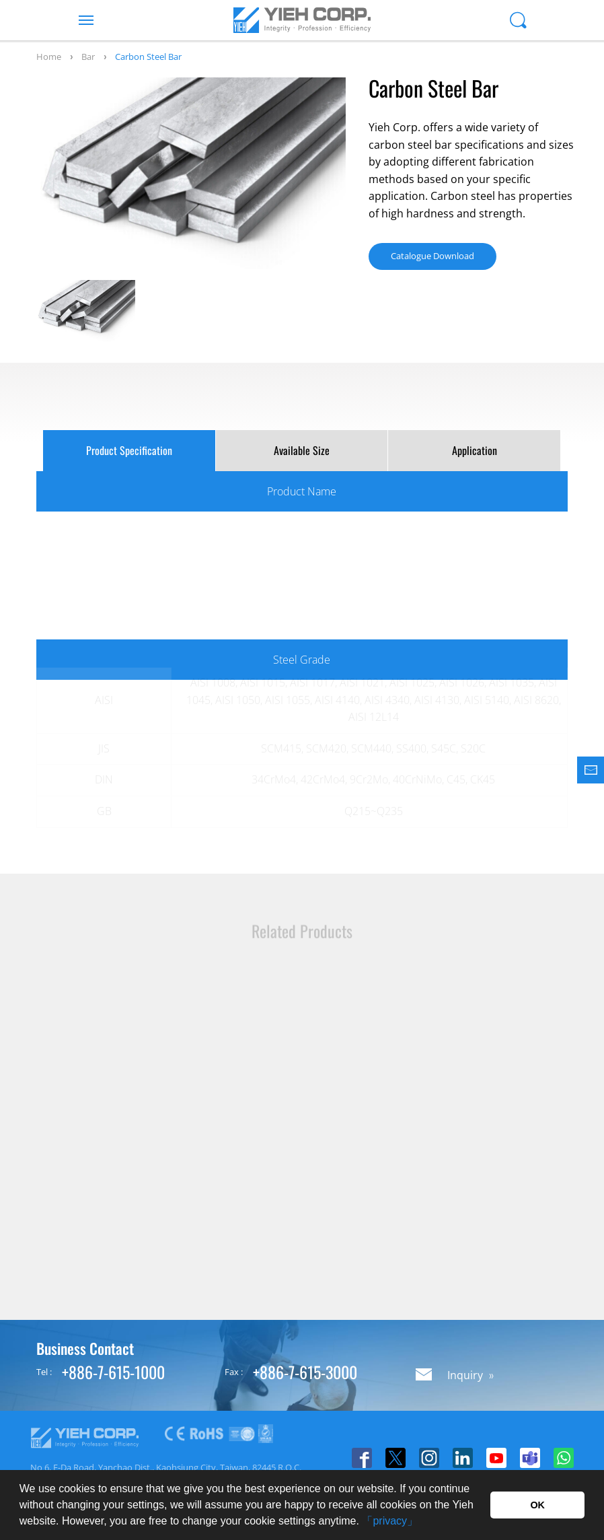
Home (48, 56)
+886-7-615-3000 (305, 1372)
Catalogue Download (432, 256)
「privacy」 (390, 1521)
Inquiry (465, 1375)
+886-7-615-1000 (113, 1372)
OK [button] (537, 1505)
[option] (191, 175)
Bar (88, 56)
